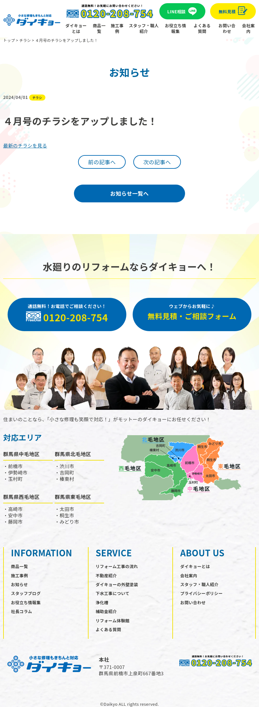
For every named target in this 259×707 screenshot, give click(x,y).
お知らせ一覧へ (129, 193)
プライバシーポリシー (201, 593)
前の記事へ (102, 162)
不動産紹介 (106, 576)
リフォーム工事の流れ (117, 566)
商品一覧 (99, 28)
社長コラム (21, 611)
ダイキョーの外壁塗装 (117, 584)
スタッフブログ (26, 593)
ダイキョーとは (76, 28)
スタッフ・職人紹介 (144, 28)
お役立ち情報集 (175, 28)
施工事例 (117, 28)
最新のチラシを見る (25, 145)
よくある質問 (202, 28)
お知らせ (19, 584)
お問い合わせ (227, 28)
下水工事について (113, 593)
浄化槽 (102, 602)
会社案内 (248, 28)
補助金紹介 (106, 611)
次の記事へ (157, 162)
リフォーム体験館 (113, 621)
